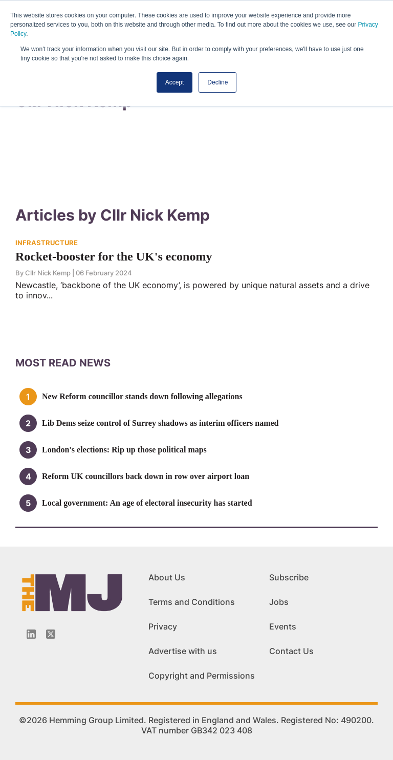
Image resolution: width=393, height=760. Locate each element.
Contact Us (291, 651)
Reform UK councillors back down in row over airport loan (145, 476)
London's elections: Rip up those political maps (124, 449)
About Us (166, 577)
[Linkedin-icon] (31, 634)
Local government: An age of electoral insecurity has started (147, 502)
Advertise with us (182, 651)
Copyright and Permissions (201, 675)
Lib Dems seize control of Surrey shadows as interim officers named (160, 423)
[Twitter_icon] (50, 634)
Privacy (162, 626)
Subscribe (289, 577)
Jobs (279, 602)
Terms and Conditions (191, 602)
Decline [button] (217, 82)
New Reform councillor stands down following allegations (142, 396)
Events (282, 626)
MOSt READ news (63, 363)
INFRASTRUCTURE (46, 242)
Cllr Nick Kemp (48, 273)
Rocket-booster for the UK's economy (113, 256)
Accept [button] (174, 82)
